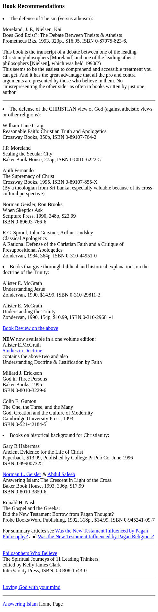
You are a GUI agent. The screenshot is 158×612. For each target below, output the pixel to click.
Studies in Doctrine (22, 350)
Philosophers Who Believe (30, 553)
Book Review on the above (30, 328)
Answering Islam (20, 604)
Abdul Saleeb (61, 474)
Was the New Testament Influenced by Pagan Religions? (96, 536)
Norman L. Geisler (22, 474)
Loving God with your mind (31, 587)
